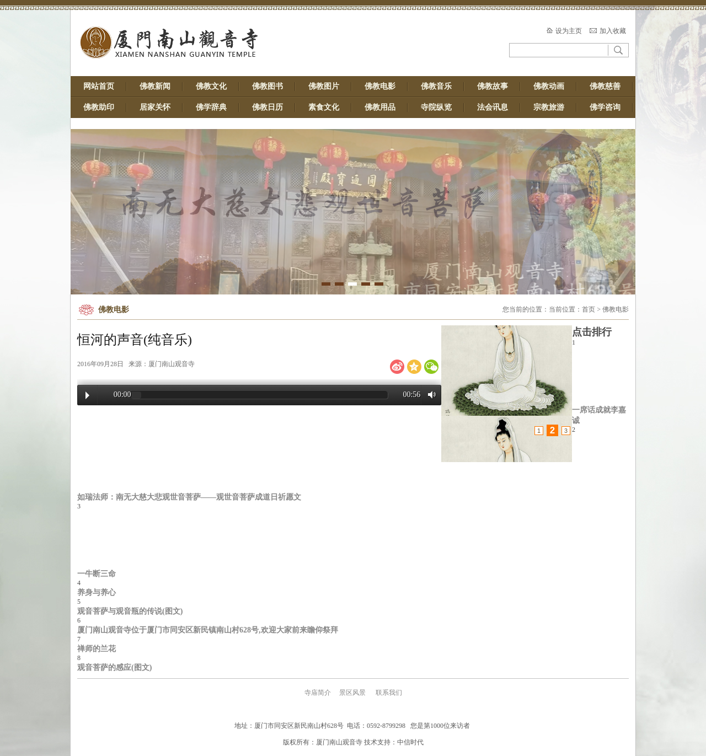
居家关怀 (155, 107)
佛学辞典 (211, 107)
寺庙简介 (317, 692)
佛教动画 (548, 86)
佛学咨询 (605, 107)
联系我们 (389, 692)
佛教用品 (380, 107)
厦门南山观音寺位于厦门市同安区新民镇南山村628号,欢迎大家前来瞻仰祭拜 (207, 629)
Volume (429, 394)
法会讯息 (492, 107)
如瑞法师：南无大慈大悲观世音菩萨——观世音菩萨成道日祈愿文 (189, 496)
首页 (588, 309)
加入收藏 (613, 31)
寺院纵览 (436, 107)
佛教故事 (492, 86)
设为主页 (568, 31)
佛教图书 (267, 86)
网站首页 (98, 86)
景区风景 (352, 692)
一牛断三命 (96, 573)
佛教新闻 (155, 86)
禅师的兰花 (96, 648)
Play (87, 395)
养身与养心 (96, 592)
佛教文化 (211, 86)
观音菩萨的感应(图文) (114, 667)
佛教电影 (380, 86)
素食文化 (323, 107)
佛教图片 (323, 86)
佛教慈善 (605, 86)
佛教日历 (267, 107)
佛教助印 (98, 107)
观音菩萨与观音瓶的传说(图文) (130, 611)
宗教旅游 (548, 107)
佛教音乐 (436, 86)
